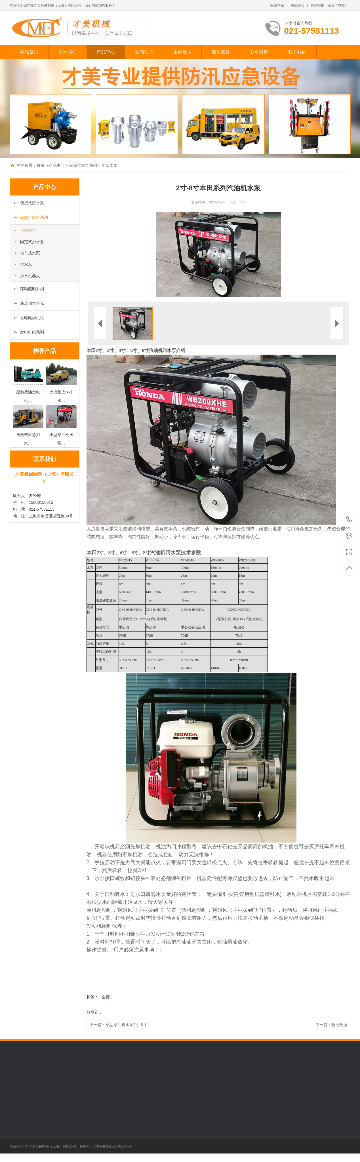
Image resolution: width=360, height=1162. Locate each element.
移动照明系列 (32, 289)
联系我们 (297, 51)
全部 (106, 997)
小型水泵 (109, 165)
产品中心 (106, 51)
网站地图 (318, 5)
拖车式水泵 (30, 253)
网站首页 (29, 51)
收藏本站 (277, 5)
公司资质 (259, 51)
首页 (41, 165)
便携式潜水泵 (32, 203)
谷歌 (341, 5)
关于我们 (67, 51)
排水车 (26, 264)
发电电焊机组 (32, 317)
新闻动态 (144, 51)
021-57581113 (349, 519)
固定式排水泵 (32, 241)
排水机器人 (30, 275)
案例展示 (182, 51)
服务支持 (221, 51)
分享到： (94, 1012)
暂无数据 (339, 1024)
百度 (331, 5)
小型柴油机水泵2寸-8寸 (126, 1024)
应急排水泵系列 (83, 165)
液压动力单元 (32, 303)
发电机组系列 (32, 332)
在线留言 (297, 5)
